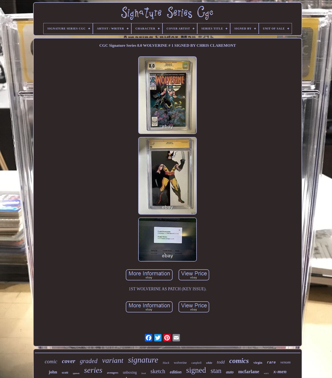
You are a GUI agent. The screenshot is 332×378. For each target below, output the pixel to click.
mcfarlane (248, 371)
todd (221, 362)
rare (271, 363)
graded (89, 361)
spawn (76, 373)
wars (266, 373)
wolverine (180, 362)
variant (112, 360)
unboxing (130, 372)
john (53, 371)
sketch (157, 371)
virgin (257, 362)
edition (176, 372)
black (166, 362)
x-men (279, 371)
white (209, 362)
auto (230, 372)
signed (196, 370)
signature (143, 359)
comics (239, 360)
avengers (112, 372)
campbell (196, 362)
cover (68, 361)
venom (285, 362)
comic (51, 361)
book (143, 373)
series (93, 370)
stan (216, 370)
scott (65, 372)
